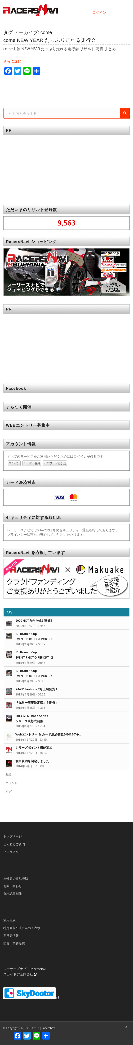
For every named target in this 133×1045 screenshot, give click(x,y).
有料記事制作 (12, 893)
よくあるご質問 (14, 844)
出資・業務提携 (14, 943)
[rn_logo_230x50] (53, 9)
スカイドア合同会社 (18, 974)
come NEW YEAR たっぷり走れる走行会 (49, 40)
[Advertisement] (66, 166)
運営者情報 (11, 935)
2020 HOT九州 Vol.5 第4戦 (33, 620)
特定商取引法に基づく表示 (21, 928)
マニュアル (11, 852)
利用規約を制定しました (32, 761)
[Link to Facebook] (126, 1027)
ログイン (99, 12)
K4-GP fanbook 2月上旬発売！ (36, 689)
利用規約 (9, 920)
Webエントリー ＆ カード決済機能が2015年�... (48, 734)
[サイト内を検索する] (66, 113)
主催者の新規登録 (15, 878)
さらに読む (14, 61)
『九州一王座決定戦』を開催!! (36, 702)
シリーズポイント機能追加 (33, 747)
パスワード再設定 (55, 463)
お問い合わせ (12, 886)
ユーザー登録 (31, 463)
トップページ (12, 836)
